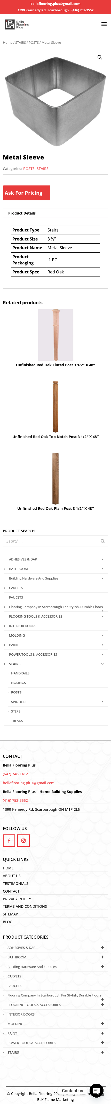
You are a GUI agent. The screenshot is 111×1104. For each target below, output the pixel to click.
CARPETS (16, 587)
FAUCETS (16, 597)
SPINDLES (58, 701)
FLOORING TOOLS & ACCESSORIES (57, 616)
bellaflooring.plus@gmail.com (55, 4)
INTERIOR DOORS (22, 626)
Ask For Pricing (23, 192)
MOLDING (57, 635)
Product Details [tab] (22, 213)
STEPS (15, 711)
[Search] (103, 541)
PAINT (57, 645)
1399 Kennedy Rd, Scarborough (43, 10)
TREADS (17, 720)
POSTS (34, 42)
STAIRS (20, 42)
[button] (100, 57)
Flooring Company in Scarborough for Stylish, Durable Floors (57, 607)
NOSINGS (18, 682)
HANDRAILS (20, 673)
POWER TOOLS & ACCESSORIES (57, 654)
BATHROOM (57, 568)
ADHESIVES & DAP (57, 559)
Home (7, 42)
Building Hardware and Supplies (57, 578)
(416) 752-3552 (82, 10)
